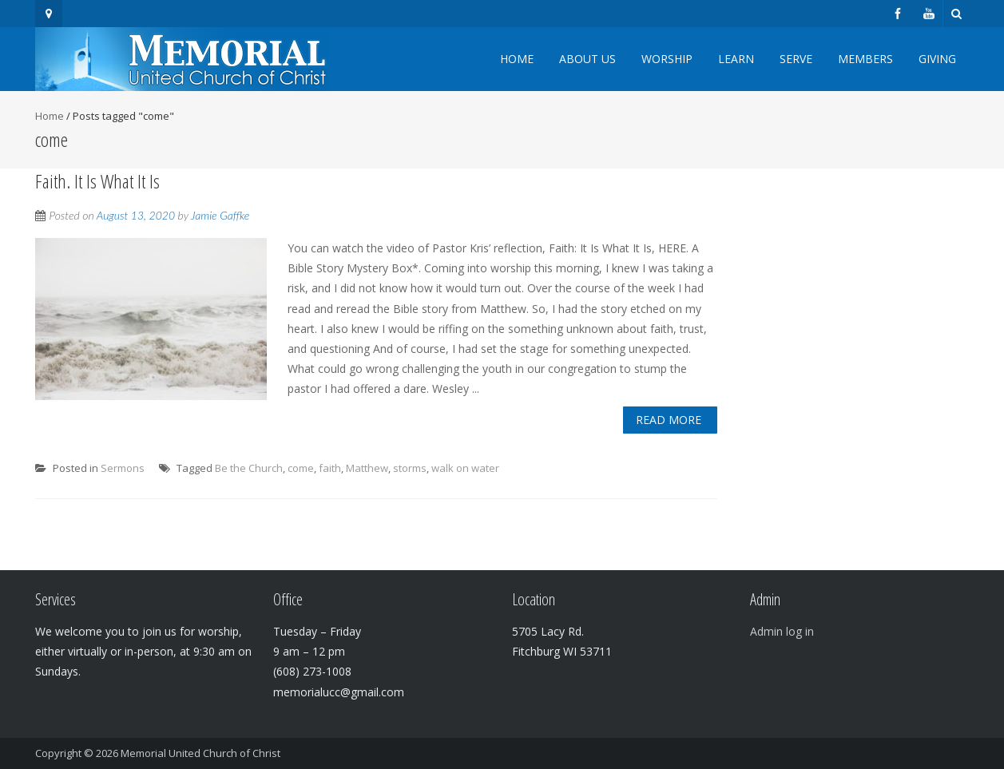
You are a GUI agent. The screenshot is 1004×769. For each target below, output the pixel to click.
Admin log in (782, 631)
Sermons (123, 468)
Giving (937, 58)
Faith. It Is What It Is (97, 181)
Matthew (367, 468)
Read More (668, 419)
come (301, 468)
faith (330, 468)
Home (517, 58)
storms (410, 468)
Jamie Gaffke (220, 215)
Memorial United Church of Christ (200, 753)
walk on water (465, 468)
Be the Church (249, 468)
